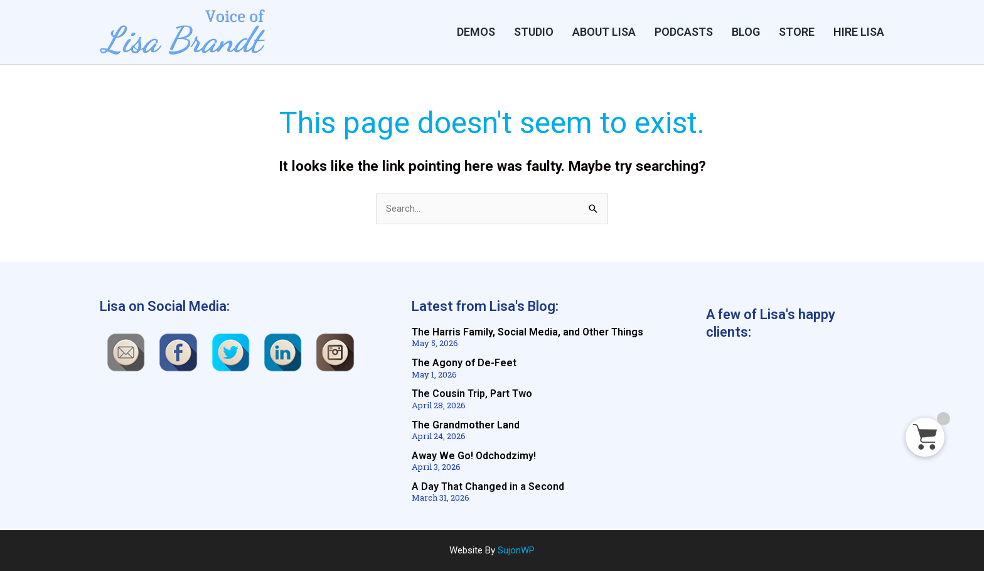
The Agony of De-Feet (464, 363)
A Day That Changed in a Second (488, 486)
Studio (534, 31)
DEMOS (476, 31)
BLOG (746, 31)
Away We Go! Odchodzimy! (474, 456)
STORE (797, 31)
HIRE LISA (858, 31)
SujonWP (516, 550)
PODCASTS (684, 31)
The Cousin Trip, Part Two (472, 394)
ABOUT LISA (604, 31)
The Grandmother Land (466, 425)
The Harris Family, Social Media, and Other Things (527, 333)
